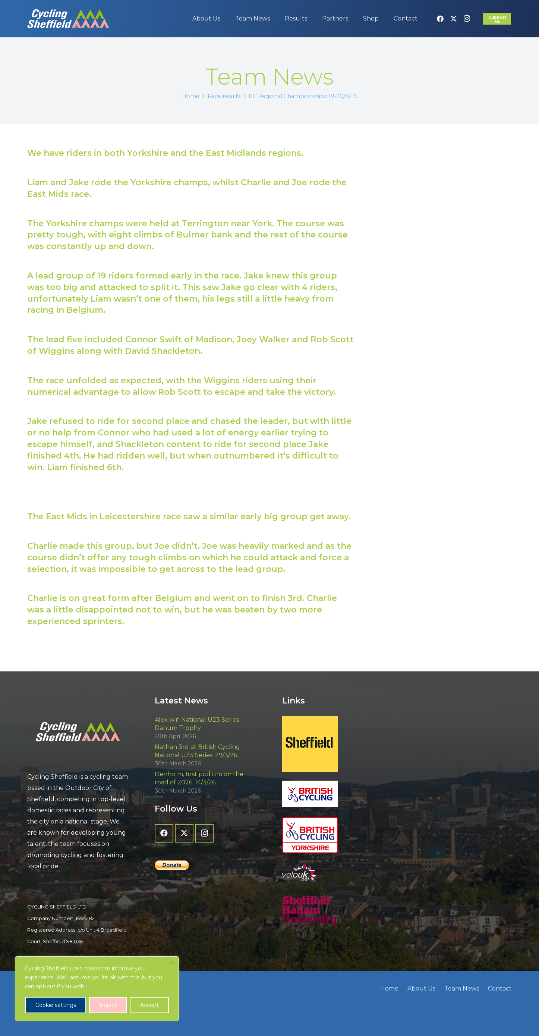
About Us (421, 988)
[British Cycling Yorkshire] (333, 835)
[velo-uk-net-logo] (333, 873)
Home (389, 988)
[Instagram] (467, 18)
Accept (149, 1005)
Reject (108, 1005)
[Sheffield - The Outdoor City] (333, 744)
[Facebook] (440, 18)
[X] (453, 18)
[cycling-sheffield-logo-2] (68, 18)
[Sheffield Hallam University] (333, 910)
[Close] (171, 962)
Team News (461, 988)
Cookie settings (55, 1005)
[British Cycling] (333, 794)
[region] (97, 988)
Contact (500, 988)
